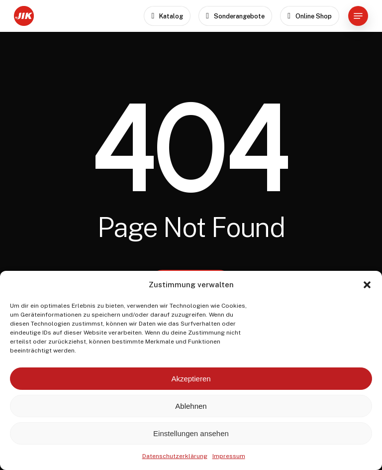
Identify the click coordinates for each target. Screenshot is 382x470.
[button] (367, 285)
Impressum (228, 456)
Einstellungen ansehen (191, 433)
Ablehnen (190, 406)
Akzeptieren (190, 378)
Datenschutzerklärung (174, 456)
